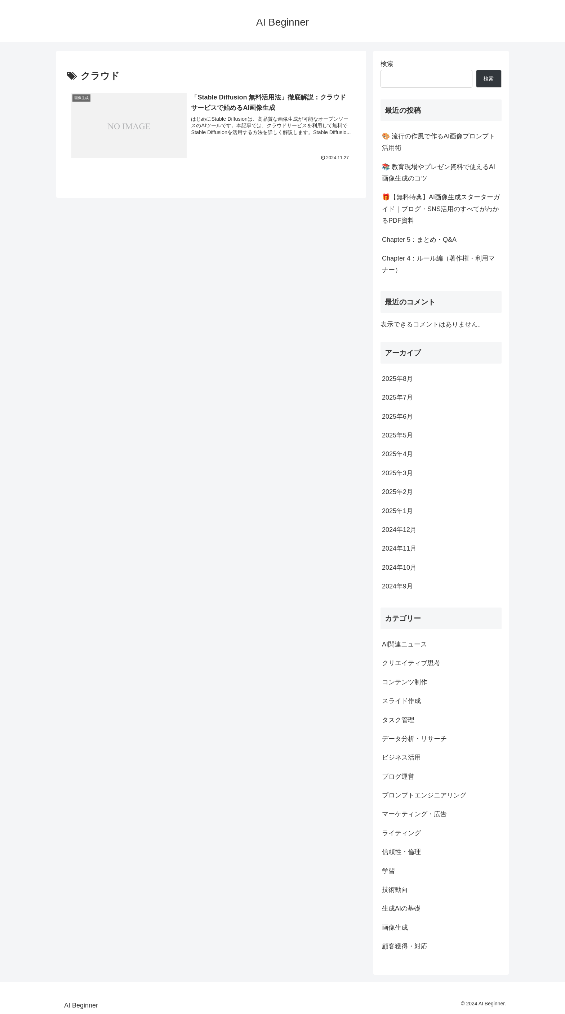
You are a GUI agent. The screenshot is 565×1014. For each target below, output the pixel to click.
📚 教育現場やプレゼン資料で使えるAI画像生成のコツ (438, 172)
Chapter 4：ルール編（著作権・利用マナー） (438, 264)
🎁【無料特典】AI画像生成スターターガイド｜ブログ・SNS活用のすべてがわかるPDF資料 (441, 209)
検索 (387, 63)
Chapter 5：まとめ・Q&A (419, 239)
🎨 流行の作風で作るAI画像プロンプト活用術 (438, 142)
